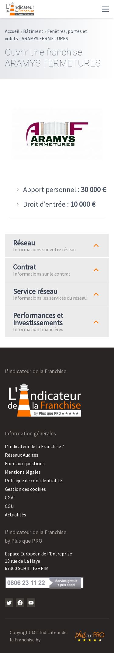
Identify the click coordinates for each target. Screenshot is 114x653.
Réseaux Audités (21, 455)
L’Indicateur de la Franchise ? (34, 446)
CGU (9, 506)
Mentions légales (23, 472)
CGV (9, 497)
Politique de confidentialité (33, 480)
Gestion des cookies (25, 489)
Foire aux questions (25, 463)
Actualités (15, 515)
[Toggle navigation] (105, 8)
